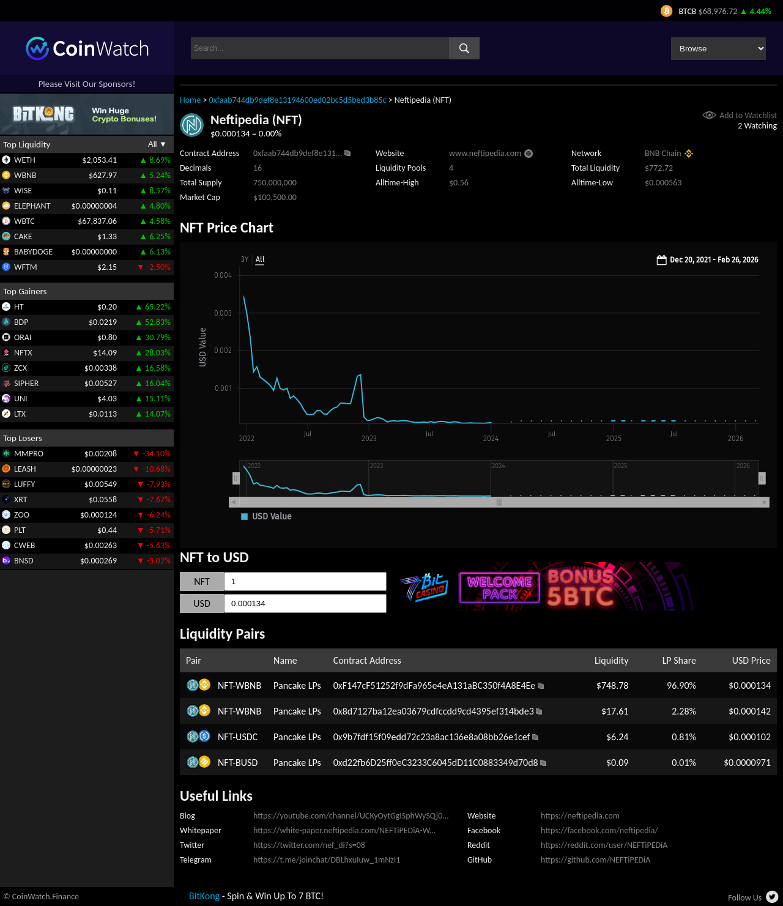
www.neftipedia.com (485, 153)
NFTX (23, 352)
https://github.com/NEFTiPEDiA (595, 860)
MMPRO (28, 453)
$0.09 (617, 762)
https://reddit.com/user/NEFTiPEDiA (604, 845)
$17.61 (615, 711)
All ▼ (157, 144)
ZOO (21, 515)
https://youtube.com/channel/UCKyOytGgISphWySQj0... (351, 816)
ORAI (23, 337)
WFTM (25, 267)
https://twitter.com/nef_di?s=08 (309, 845)
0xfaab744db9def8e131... (297, 153)
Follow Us (745, 898)
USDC (247, 737)
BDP (21, 322)
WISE (23, 190)
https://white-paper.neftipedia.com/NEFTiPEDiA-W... (344, 830)
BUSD (247, 762)
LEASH (25, 469)
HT (19, 307)
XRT (21, 499)
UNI (21, 398)
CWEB (24, 545)
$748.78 (612, 685)
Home (190, 100)
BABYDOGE (33, 252)
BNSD (24, 560)
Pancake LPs (297, 685)
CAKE (23, 236)
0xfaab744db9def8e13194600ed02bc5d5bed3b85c (298, 100)
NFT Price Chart (226, 227)
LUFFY (24, 484)
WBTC (24, 221)
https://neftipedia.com (580, 816)
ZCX (20, 368)
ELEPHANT (32, 206)
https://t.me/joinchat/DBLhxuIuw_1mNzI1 (326, 860)
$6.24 (617, 737)
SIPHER (26, 383)
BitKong (204, 896)
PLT (20, 530)
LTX (20, 414)
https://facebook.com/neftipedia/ (599, 830)
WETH (24, 160)
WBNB (25, 175)
